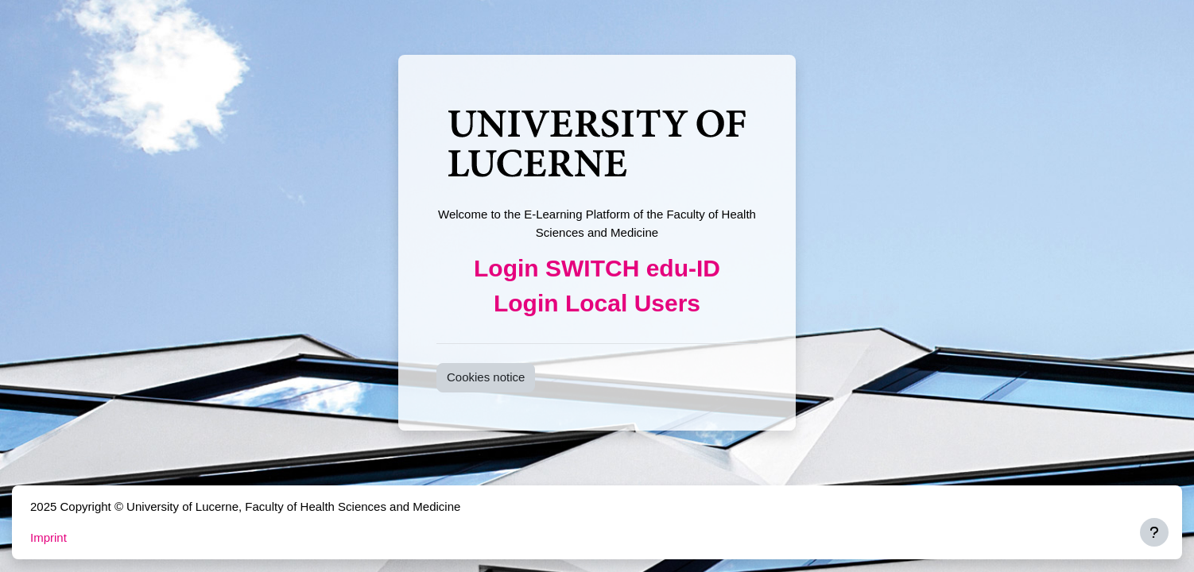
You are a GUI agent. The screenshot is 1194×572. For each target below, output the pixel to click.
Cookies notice (486, 377)
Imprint (48, 537)
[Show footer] (1154, 532)
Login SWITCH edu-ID (597, 268)
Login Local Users (597, 303)
